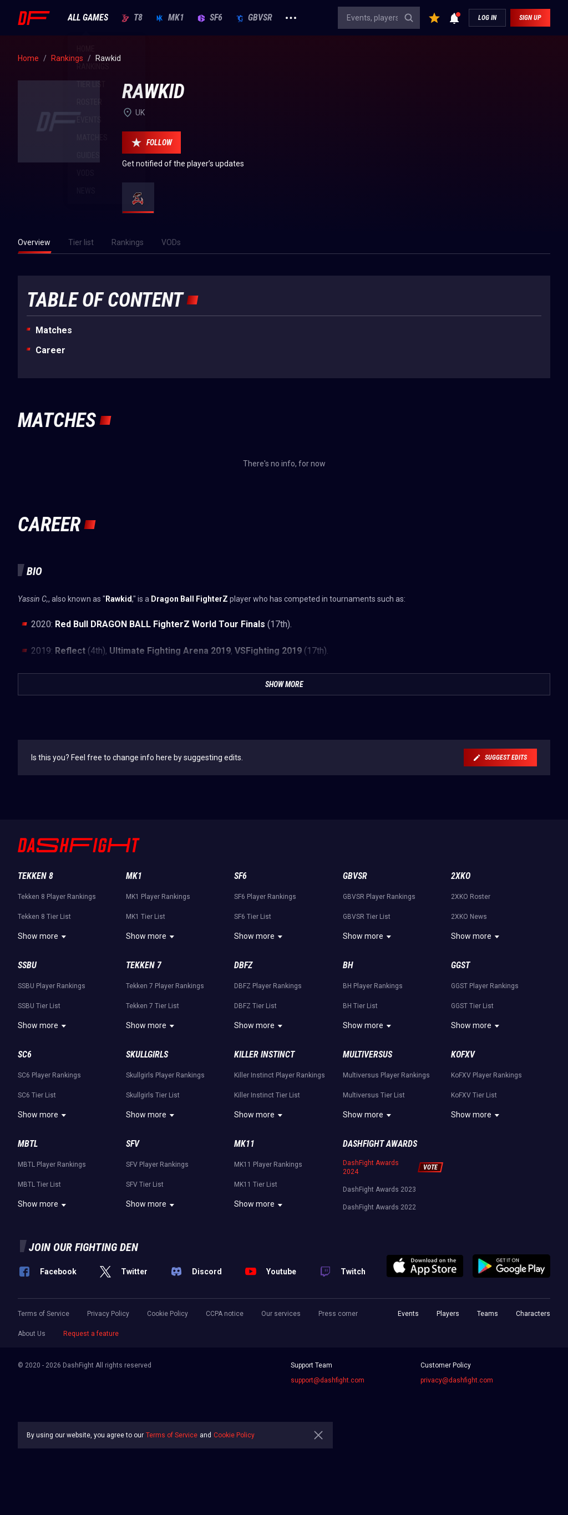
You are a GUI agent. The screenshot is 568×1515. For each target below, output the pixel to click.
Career (50, 350)
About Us (31, 1334)
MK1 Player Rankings (158, 897)
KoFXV (463, 1054)
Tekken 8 (35, 876)
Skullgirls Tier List (153, 1095)
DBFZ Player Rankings (268, 986)
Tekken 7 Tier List (152, 1006)
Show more (43, 936)
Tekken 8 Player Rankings (57, 897)
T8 (132, 17)
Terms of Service (43, 1314)
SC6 (25, 1054)
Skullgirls (147, 1054)
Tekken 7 (143, 965)
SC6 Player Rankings (49, 1075)
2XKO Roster (470, 897)
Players (448, 1314)
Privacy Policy (108, 1314)
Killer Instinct (264, 1054)
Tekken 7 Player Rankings (165, 986)
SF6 (209, 17)
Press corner (338, 1314)
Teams (487, 1314)
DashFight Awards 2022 (379, 1207)
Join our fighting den (83, 1247)
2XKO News (469, 917)
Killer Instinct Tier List (267, 1095)
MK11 (244, 1143)
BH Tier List (360, 1006)
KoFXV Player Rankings (486, 1075)
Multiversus (367, 1054)
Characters (533, 1314)
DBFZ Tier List (255, 1006)
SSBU (27, 965)
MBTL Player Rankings (52, 1164)
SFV (132, 1143)
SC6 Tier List (37, 1095)
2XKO (460, 876)
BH (348, 965)
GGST (460, 965)
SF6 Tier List (252, 917)
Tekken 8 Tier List (44, 917)
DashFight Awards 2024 (371, 1167)
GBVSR (254, 17)
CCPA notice (225, 1314)
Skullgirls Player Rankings (165, 1075)
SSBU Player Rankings (51, 986)
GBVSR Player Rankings (379, 897)
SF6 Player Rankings (265, 897)
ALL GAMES (88, 17)
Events (408, 1314)
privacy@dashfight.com (456, 1380)
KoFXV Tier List (474, 1095)
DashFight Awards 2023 (379, 1189)
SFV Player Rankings (157, 1164)
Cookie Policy (167, 1314)
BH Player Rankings (373, 986)
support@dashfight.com (327, 1380)
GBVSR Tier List (366, 917)
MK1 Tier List (145, 917)
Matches (54, 330)
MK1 (170, 17)
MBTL (28, 1143)
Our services (281, 1314)
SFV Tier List (145, 1184)
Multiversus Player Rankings (386, 1075)
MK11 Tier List (255, 1184)
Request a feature (91, 1334)
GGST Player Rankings (485, 986)
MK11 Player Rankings (268, 1164)
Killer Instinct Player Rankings (279, 1075)
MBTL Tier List (39, 1184)
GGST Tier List (472, 1006)
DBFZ (243, 965)
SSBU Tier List (39, 1006)
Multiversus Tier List (374, 1095)
